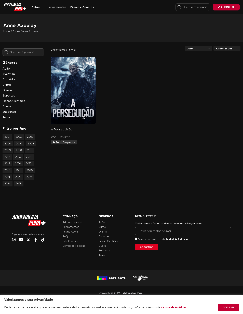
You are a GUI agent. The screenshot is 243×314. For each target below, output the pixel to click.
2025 (18, 183)
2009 (8, 150)
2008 (31, 143)
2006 (8, 143)
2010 (19, 150)
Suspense (69, 142)
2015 (7, 163)
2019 (18, 170)
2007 (19, 143)
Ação (55, 142)
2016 (18, 163)
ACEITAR (228, 307)
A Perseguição (61, 129)
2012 (7, 156)
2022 (18, 177)
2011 (29, 150)
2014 (29, 156)
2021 (7, 177)
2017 (29, 163)
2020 (30, 170)
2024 (7, 183)
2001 (7, 136)
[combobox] (198, 48)
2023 (29, 177)
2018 (7, 170)
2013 (18, 156)
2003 (19, 136)
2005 (30, 136)
